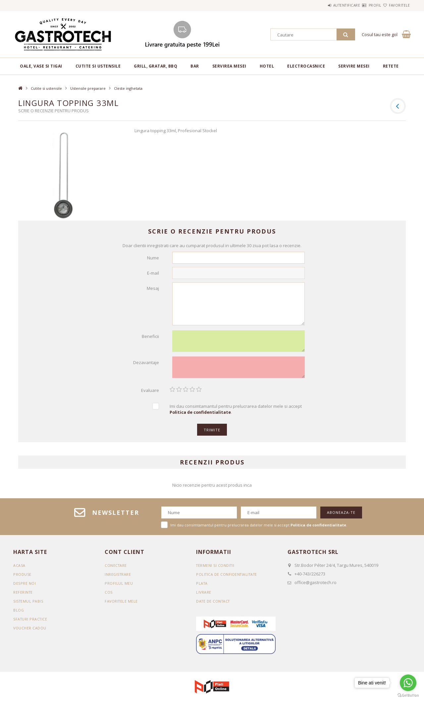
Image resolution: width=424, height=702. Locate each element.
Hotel (267, 66)
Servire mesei (354, 66)
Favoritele (395, 5)
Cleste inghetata (128, 88)
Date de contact (214, 604)
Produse (22, 577)
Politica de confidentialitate (228, 577)
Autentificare (327, 5)
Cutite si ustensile (98, 66)
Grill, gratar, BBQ (155, 66)
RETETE (391, 66)
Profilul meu (119, 586)
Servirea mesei (229, 66)
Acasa (19, 569)
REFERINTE (23, 595)
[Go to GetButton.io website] (408, 695)
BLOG (18, 613)
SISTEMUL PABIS (28, 604)
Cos (109, 595)
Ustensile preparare (88, 88)
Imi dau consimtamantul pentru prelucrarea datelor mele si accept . (236, 413)
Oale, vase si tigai (41, 66)
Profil (363, 5)
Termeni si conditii (216, 569)
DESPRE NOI (24, 586)
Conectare (116, 569)
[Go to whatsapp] (408, 683)
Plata (202, 586)
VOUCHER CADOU (30, 631)
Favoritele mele (122, 604)
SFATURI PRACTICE (30, 622)
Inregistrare (118, 577)
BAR (194, 66)
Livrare (204, 595)
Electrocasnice (306, 66)
